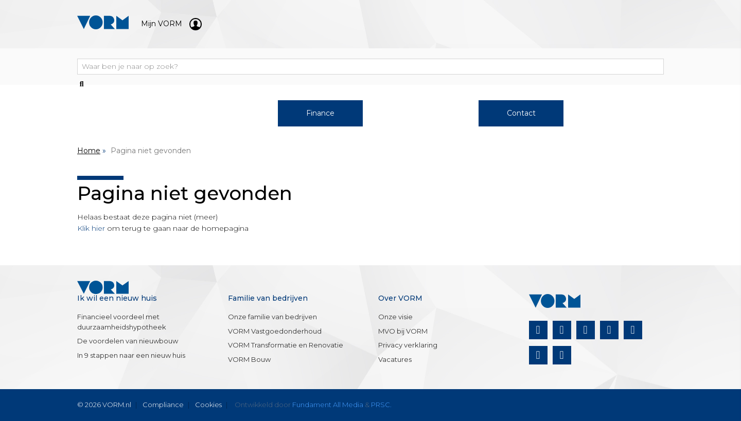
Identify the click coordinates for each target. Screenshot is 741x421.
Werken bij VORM (220, 113)
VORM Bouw (249, 359)
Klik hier (91, 228)
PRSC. (381, 404)
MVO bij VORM (403, 331)
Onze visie (395, 317)
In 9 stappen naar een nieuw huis (131, 355)
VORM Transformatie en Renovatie (285, 345)
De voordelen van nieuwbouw (127, 341)
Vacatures (395, 359)
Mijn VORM (171, 23)
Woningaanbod (119, 113)
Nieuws (621, 113)
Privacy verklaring (407, 345)
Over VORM (421, 113)
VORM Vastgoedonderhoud (275, 331)
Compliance (163, 404)
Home (88, 150)
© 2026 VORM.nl (104, 404)
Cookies (208, 404)
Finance (320, 113)
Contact (521, 113)
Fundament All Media (327, 404)
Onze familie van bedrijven (272, 317)
